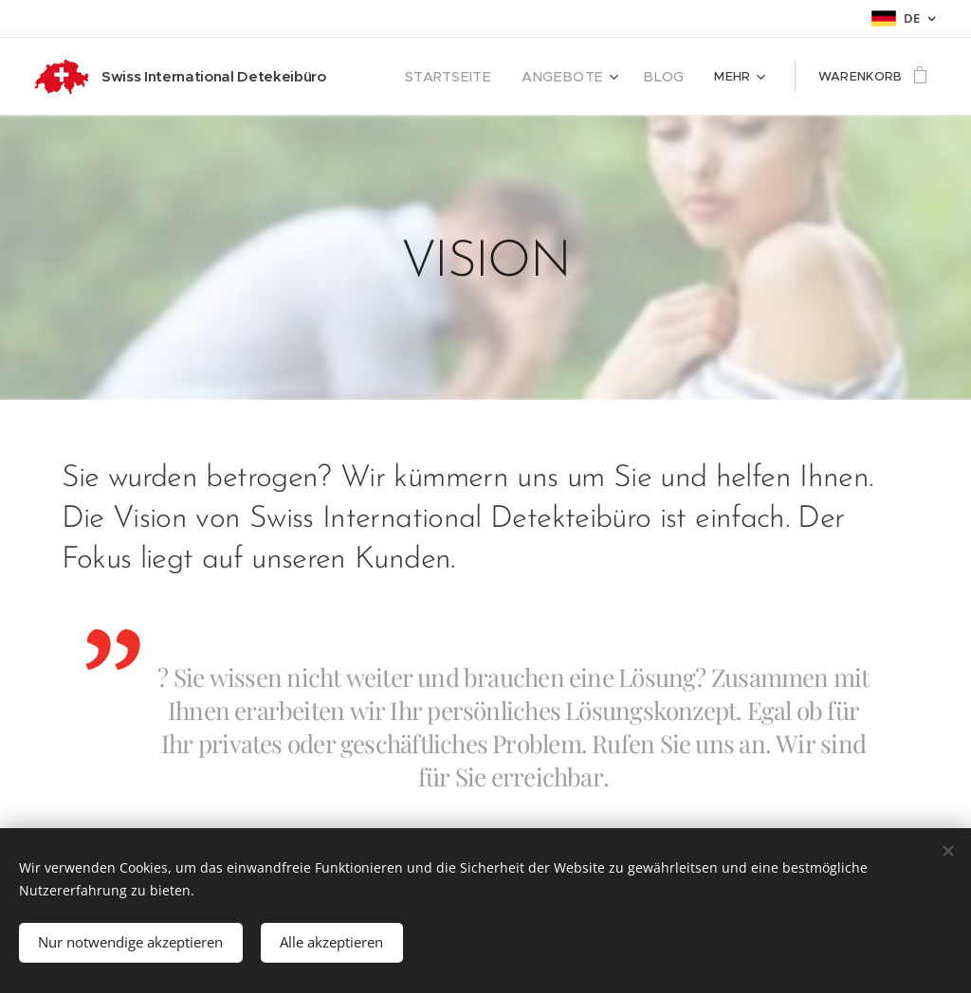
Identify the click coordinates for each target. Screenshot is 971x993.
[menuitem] (470, 76)
